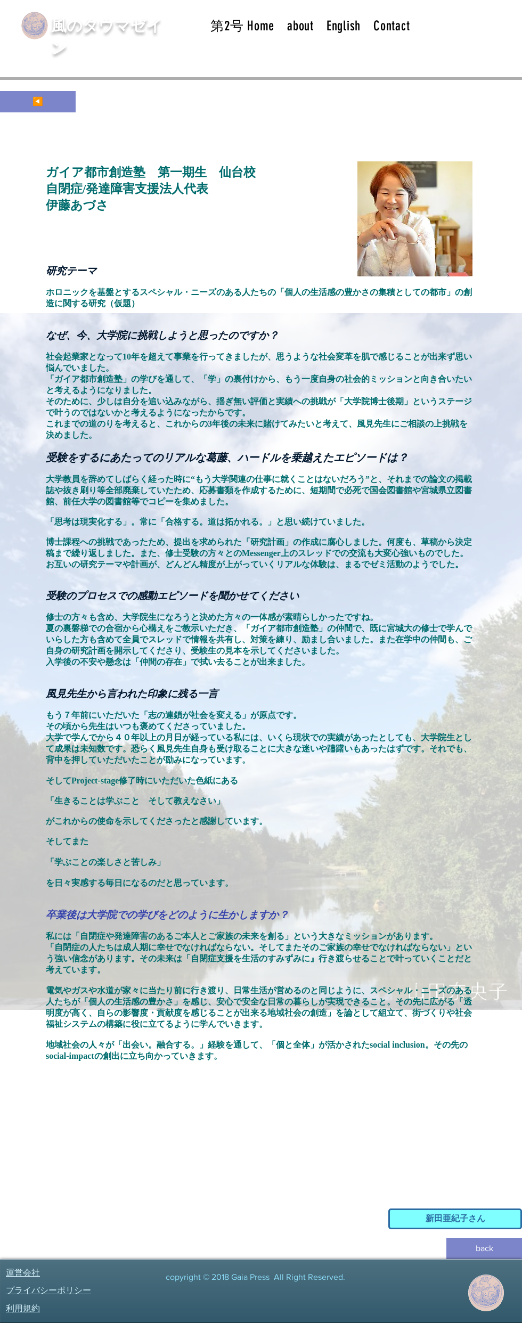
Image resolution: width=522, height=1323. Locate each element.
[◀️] (38, 101)
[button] (300, 25)
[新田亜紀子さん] (455, 1218)
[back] (484, 1248)
